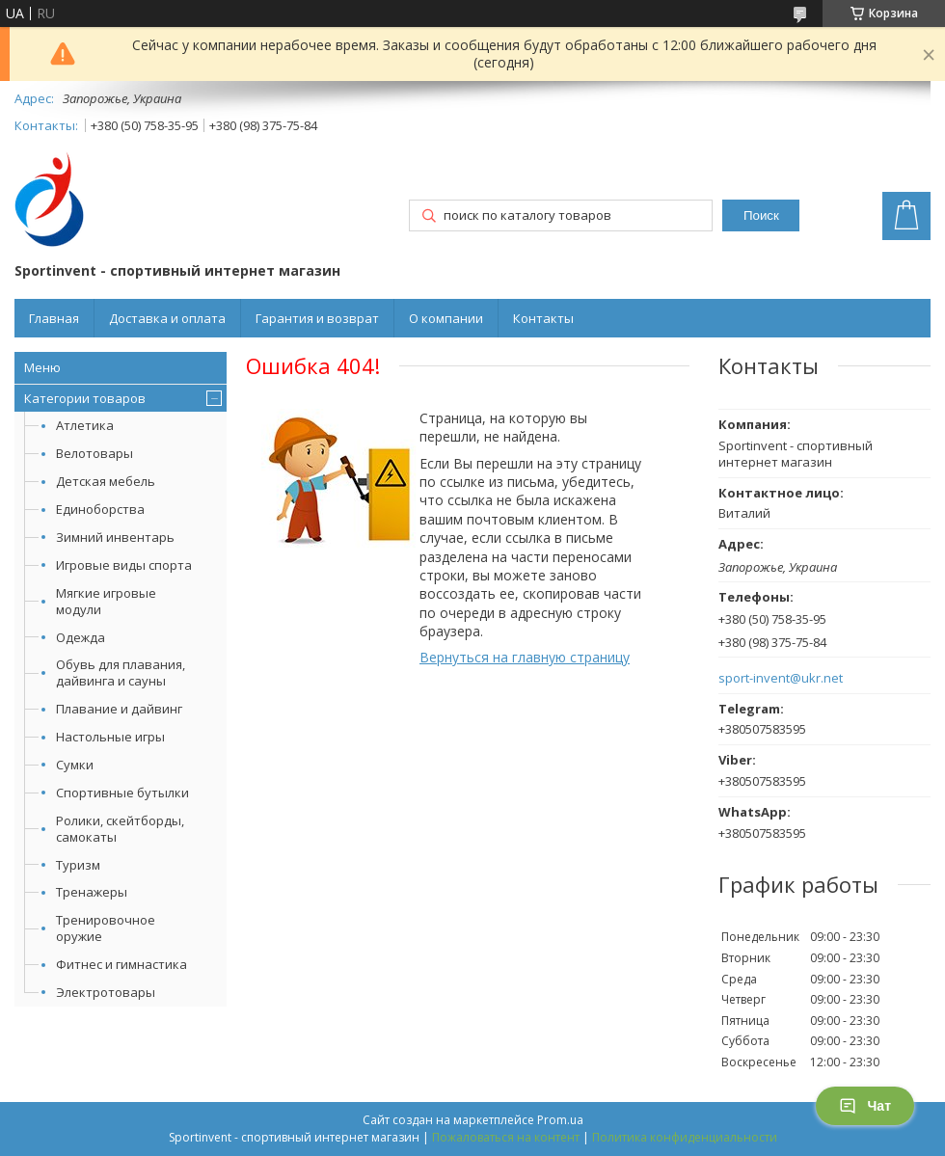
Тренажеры (91, 892)
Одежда (80, 637)
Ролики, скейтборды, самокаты (120, 829)
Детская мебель (105, 481)
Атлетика (85, 425)
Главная (54, 318)
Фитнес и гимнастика (121, 964)
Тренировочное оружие (105, 928)
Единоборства (100, 509)
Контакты (543, 318)
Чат (865, 1106)
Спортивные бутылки (122, 792)
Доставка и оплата (167, 318)
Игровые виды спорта (124, 565)
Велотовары (94, 453)
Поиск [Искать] (761, 215)
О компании (446, 318)
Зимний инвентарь (115, 537)
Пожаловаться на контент (506, 1137)
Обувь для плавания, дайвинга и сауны (120, 672)
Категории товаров (85, 398)
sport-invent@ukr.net (780, 678)
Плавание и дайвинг (119, 708)
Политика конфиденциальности (684, 1137)
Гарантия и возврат (317, 318)
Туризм (78, 865)
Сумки (75, 764)
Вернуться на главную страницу (524, 657)
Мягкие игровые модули (106, 601)
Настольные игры (110, 736)
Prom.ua (560, 1120)
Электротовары (105, 992)
